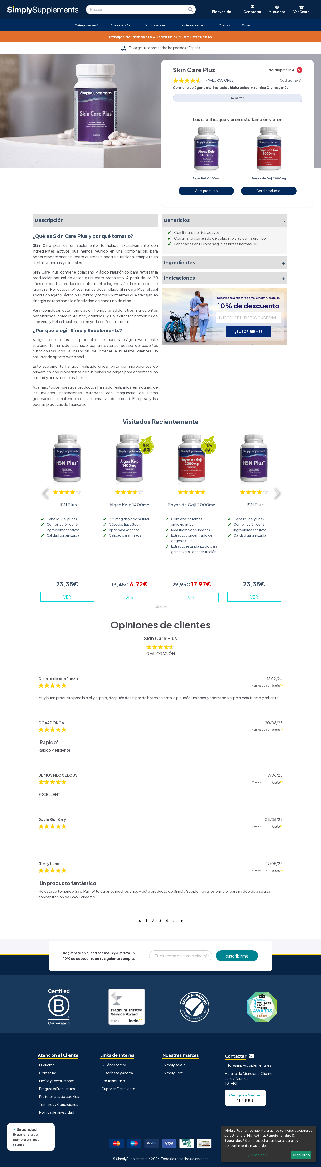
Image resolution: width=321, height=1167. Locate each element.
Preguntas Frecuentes (57, 1088)
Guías (246, 25)
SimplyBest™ (175, 1065)
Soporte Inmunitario (192, 25)
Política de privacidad (56, 1112)
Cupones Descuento (118, 1088)
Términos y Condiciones (58, 1104)
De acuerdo (301, 1155)
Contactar (47, 1073)
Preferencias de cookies (59, 1096)
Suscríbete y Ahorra (117, 1073)
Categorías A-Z (86, 25)
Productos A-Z (121, 25)
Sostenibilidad (113, 1081)
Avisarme (237, 98)
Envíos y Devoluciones (57, 1081)
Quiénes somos (114, 1065)
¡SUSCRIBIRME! (248, 331)
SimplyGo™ (173, 1073)
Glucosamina (154, 25)
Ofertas (224, 25)
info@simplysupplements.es (248, 1065)
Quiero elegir (257, 1155)
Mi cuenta (46, 1065)
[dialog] (268, 1144)
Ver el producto (206, 191)
